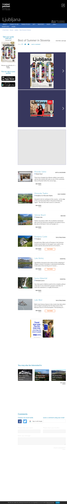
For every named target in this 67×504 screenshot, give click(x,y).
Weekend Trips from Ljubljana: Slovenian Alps (40, 376)
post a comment (36, 44)
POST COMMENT (59, 449)
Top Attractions (61, 237)
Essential (63, 258)
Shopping (21, 379)
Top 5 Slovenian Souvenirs (24, 376)
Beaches (63, 215)
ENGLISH (53, 22)
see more (38, 183)
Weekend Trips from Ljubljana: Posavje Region (57, 376)
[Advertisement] (42, 34)
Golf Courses (62, 194)
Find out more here (50, 502)
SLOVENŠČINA (61, 22)
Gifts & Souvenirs (60, 172)
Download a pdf (8, 40)
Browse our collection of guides (7, 66)
